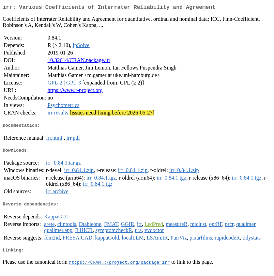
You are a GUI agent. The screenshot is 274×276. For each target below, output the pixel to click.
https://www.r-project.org (75, 91)
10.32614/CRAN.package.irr (78, 61)
